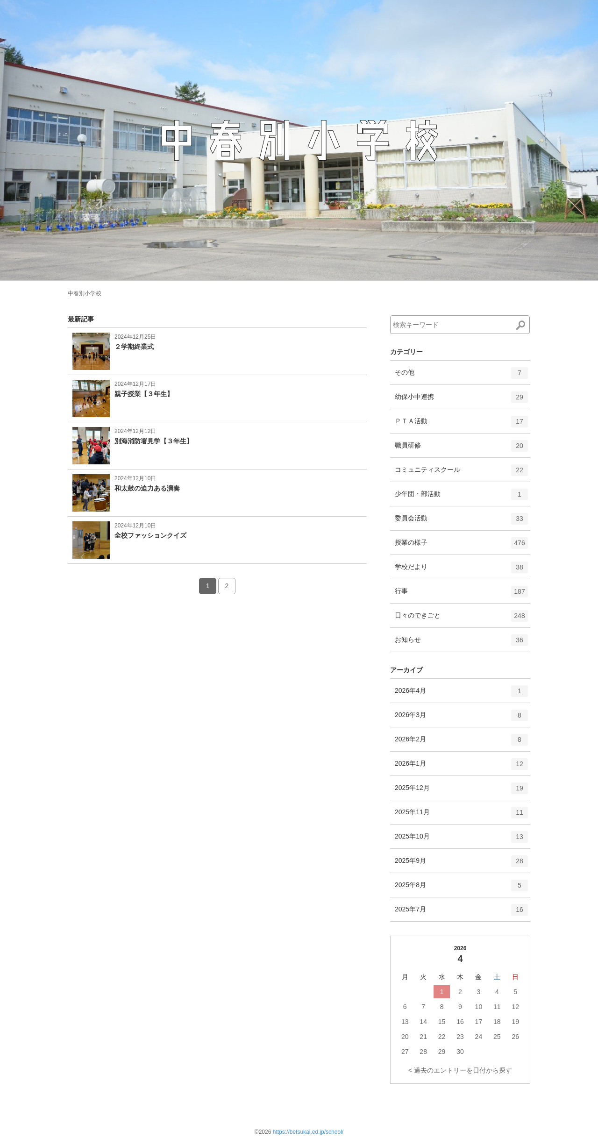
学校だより (461, 570)
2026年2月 (461, 743)
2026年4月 (461, 694)
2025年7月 (461, 913)
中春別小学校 (84, 293)
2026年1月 (461, 767)
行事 (461, 595)
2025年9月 (461, 864)
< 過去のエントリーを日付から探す (460, 1070)
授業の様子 (461, 546)
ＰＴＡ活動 (461, 425)
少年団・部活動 (461, 497)
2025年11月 (461, 816)
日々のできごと (461, 619)
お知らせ (461, 643)
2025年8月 (461, 888)
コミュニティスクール (461, 473)
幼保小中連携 (461, 400)
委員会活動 (461, 522)
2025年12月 (461, 791)
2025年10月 (461, 840)
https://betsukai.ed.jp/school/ (308, 1132)
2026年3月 (461, 718)
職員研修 (461, 449)
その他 (461, 376)
